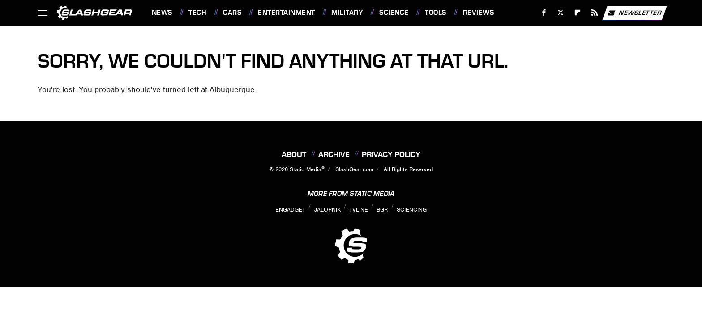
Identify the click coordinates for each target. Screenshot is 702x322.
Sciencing (412, 209)
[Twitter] (560, 13)
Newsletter (634, 13)
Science (394, 12)
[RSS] (594, 13)
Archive (334, 154)
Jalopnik (327, 209)
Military (347, 12)
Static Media (305, 169)
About (294, 154)
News (162, 12)
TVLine (358, 209)
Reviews (478, 12)
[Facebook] (543, 13)
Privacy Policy (391, 154)
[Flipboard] (577, 13)
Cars (232, 12)
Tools (435, 12)
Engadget (290, 209)
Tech (197, 12)
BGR (382, 209)
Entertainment (286, 12)
